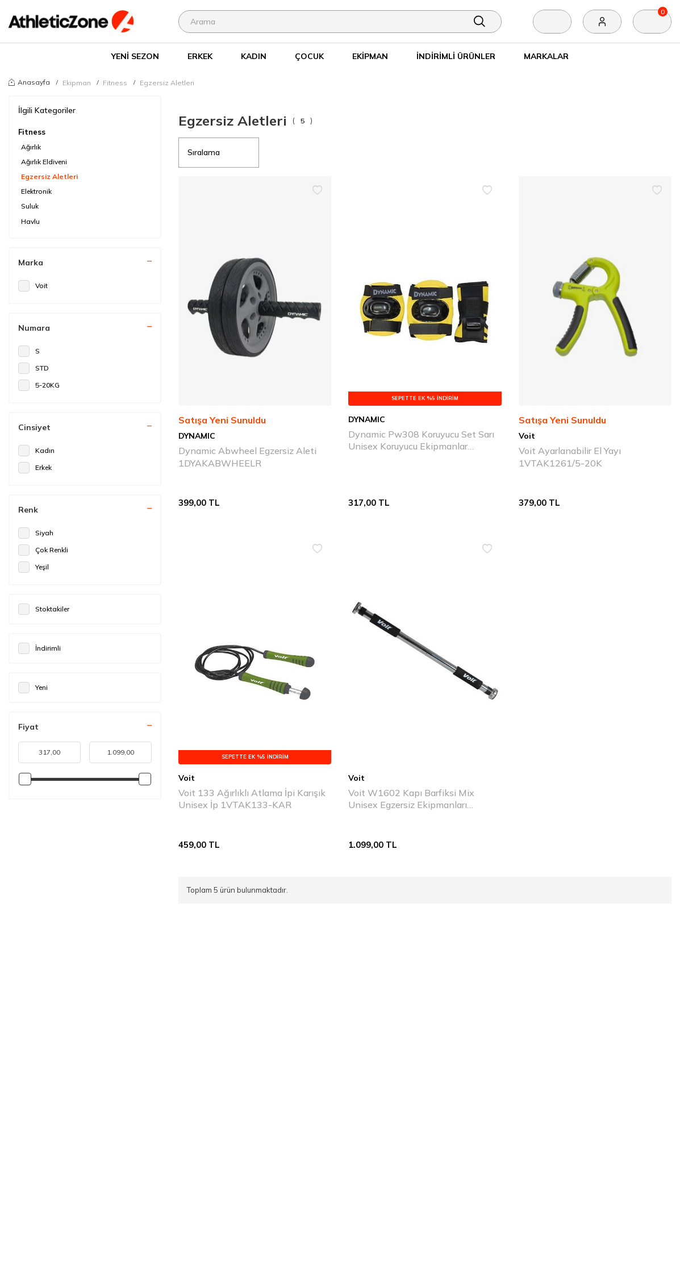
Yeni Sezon (135, 56)
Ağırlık (31, 147)
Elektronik (36, 191)
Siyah (35, 533)
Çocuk (309, 56)
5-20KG (39, 385)
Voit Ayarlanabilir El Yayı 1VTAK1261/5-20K (570, 456)
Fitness (115, 82)
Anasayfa (29, 81)
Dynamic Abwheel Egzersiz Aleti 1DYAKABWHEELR (247, 456)
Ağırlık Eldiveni (44, 161)
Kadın (253, 56)
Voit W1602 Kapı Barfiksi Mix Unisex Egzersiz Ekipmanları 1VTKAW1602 (411, 799)
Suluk (30, 206)
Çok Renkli (43, 550)
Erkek (199, 56)
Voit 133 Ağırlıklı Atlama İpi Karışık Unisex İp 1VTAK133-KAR (252, 798)
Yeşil (33, 567)
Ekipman (370, 56)
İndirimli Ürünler (455, 56)
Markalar (546, 56)
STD (33, 368)
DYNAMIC (196, 435)
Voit (33, 286)
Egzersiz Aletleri (167, 82)
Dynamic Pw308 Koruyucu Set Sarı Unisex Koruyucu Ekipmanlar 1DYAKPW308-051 (421, 440)
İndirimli (39, 648)
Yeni (33, 687)
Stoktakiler (43, 609)
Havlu (30, 221)
